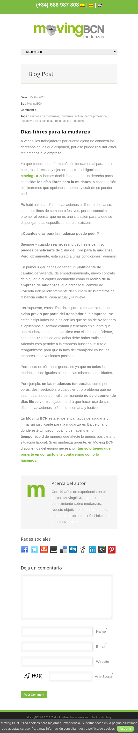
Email (100, 646)
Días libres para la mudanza (56, 131)
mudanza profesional (93, 116)
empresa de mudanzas (44, 116)
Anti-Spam (103, 676)
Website (102, 661)
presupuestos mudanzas (69, 121)
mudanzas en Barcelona (36, 121)
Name (101, 631)
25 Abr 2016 (37, 97)
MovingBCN (35, 103)
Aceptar (125, 728)
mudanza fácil (70, 116)
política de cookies (101, 728)
